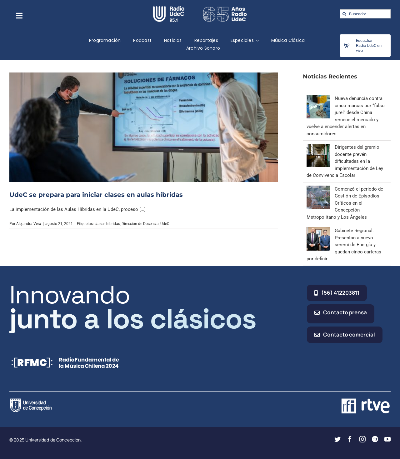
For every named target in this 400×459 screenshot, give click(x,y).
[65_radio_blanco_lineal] (225, 8)
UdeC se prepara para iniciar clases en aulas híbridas (96, 194)
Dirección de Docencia (140, 224)
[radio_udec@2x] (168, 8)
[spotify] (375, 439)
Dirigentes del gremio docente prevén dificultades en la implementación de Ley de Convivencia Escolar (345, 161)
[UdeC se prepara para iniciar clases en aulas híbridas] (143, 127)
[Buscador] (365, 13)
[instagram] (362, 439)
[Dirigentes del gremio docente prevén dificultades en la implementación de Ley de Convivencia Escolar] (318, 147)
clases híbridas (107, 224)
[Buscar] (344, 13)
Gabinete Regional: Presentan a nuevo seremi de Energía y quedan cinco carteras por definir (344, 245)
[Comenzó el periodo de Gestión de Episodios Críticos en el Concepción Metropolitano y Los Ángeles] (318, 189)
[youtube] (387, 439)
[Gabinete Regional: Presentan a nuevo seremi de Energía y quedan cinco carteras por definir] (318, 230)
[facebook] (350, 439)
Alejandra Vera (28, 224)
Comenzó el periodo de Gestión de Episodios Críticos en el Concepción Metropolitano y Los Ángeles (345, 203)
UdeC (164, 224)
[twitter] (337, 439)
